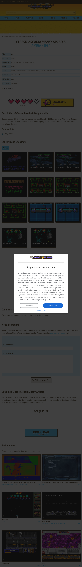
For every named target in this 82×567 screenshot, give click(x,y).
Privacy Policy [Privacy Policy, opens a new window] (46, 299)
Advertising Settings (32, 297)
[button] (41, 310)
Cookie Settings (34, 299)
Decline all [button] (29, 305)
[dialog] (41, 283)
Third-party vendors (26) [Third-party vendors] (39, 285)
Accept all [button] (53, 305)
